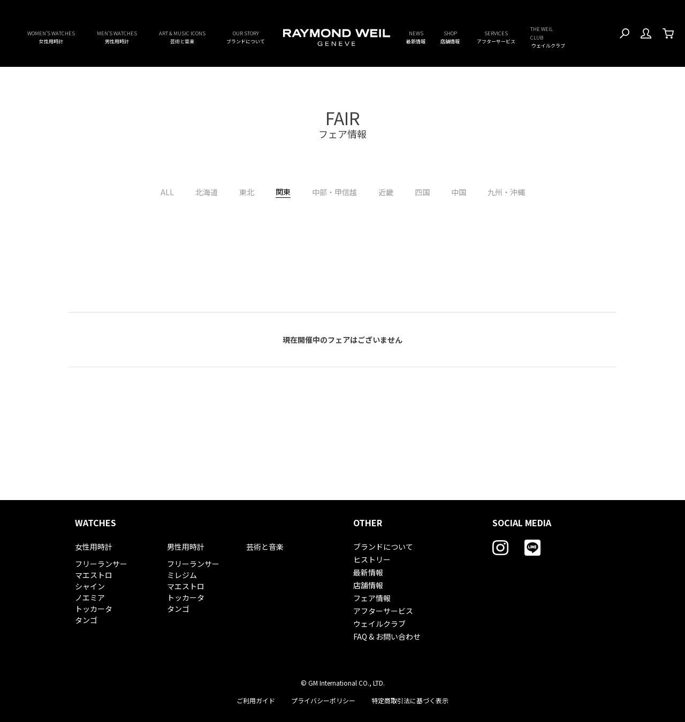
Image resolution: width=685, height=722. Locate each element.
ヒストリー (372, 559)
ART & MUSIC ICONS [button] (182, 37)
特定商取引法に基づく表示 (409, 700)
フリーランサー (101, 563)
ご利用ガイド (256, 700)
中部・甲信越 (334, 192)
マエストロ (93, 575)
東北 (246, 192)
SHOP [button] (450, 37)
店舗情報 (368, 585)
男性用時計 (185, 546)
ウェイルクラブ (379, 623)
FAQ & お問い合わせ (387, 636)
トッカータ (93, 608)
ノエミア (90, 597)
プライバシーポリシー (323, 700)
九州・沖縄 (506, 192)
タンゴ (86, 620)
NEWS (415, 37)
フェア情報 (372, 598)
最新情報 (368, 572)
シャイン (90, 586)
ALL (167, 192)
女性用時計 (93, 546)
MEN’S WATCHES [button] (117, 37)
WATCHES (95, 522)
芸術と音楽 (265, 546)
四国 (422, 192)
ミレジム (182, 575)
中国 (458, 192)
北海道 (206, 192)
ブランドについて (383, 546)
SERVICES (496, 37)
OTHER (367, 522)
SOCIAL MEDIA (521, 522)
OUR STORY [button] (245, 37)
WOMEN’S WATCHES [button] (51, 37)
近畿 (385, 192)
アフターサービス (383, 610)
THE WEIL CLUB (547, 37)
